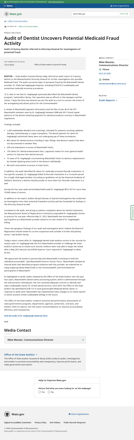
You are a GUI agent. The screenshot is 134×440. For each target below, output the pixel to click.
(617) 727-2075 (105, 73)
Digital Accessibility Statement (17, 422)
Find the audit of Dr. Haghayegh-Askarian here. (26, 315)
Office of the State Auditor (18, 21)
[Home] (5, 21)
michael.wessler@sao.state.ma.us (112, 83)
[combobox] (100, 13)
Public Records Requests (75, 422)
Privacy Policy (40, 422)
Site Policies (55, 422)
